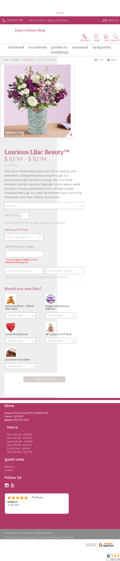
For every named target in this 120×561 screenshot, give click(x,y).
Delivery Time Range (72, 186)
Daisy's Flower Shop (30, 30)
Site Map (69, 461)
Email (112, 59)
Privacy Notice (29, 461)
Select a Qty (69, 148)
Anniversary (27, 59)
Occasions (15, 59)
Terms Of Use (11, 461)
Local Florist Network (50, 461)
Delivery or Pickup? (74, 166)
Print (99, 59)
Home (6, 59)
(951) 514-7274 (15, 20)
